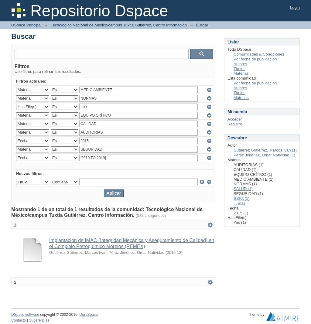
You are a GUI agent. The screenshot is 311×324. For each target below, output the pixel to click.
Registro (234, 124)
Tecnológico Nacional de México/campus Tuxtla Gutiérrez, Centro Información (119, 25)
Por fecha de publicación (255, 59)
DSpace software (25, 314)
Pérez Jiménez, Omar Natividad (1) (264, 155)
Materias (241, 73)
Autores (240, 64)
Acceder (234, 119)
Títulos (239, 69)
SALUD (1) (243, 188)
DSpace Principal (26, 25)
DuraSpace (88, 314)
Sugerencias (39, 320)
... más (239, 203)
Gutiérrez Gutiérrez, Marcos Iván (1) (265, 150)
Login (295, 7)
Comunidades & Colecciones (259, 54)
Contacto (18, 320)
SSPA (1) (242, 198)
